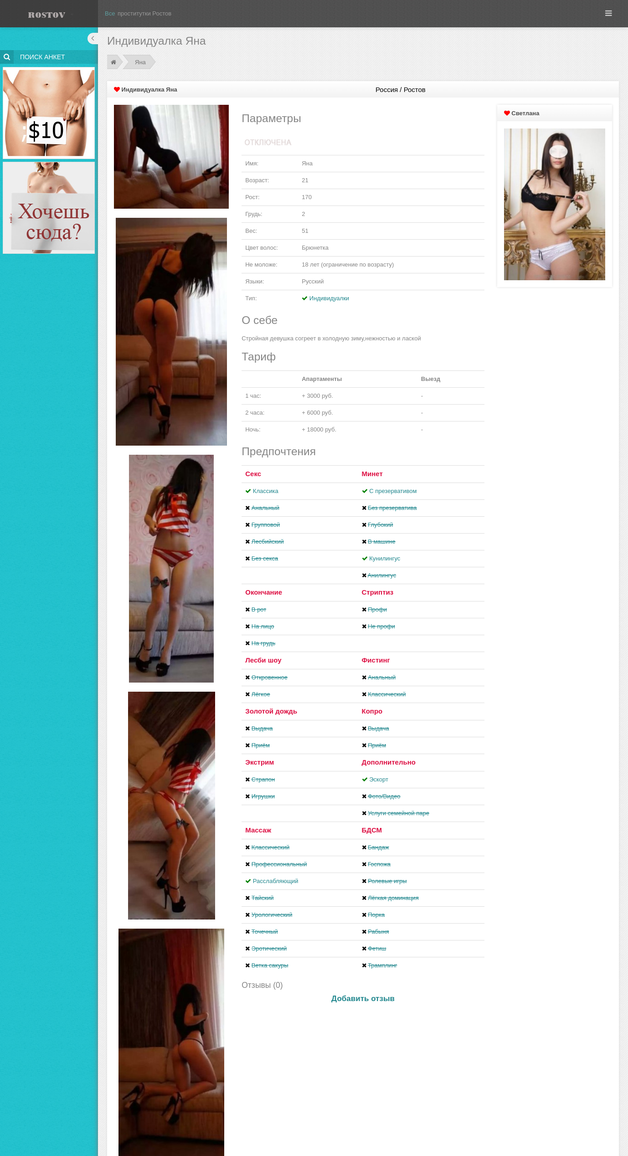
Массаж (258, 830)
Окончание (263, 592)
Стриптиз (378, 592)
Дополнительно (389, 762)
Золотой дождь (271, 711)
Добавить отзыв (363, 998)
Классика (265, 491)
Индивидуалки (329, 298)
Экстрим (259, 762)
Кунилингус (384, 558)
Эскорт (378, 779)
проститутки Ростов (144, 13)
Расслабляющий (276, 881)
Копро (372, 711)
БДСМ (372, 830)
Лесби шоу (263, 660)
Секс (253, 474)
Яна (140, 62)
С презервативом (393, 491)
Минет (372, 474)
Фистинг (376, 660)
